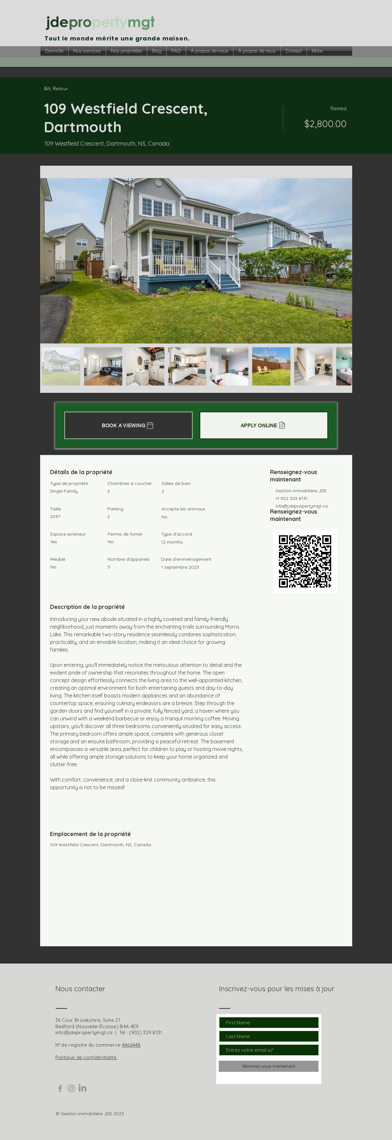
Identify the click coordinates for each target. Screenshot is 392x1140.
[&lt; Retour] (66, 88)
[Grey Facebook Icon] (60, 1088)
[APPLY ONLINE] (264, 425)
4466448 (131, 1045)
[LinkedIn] (82, 1088)
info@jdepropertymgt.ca (301, 506)
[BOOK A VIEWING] (128, 425)
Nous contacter (80, 988)
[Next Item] (341, 261)
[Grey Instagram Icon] (71, 1088)
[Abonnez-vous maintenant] (268, 1066)
